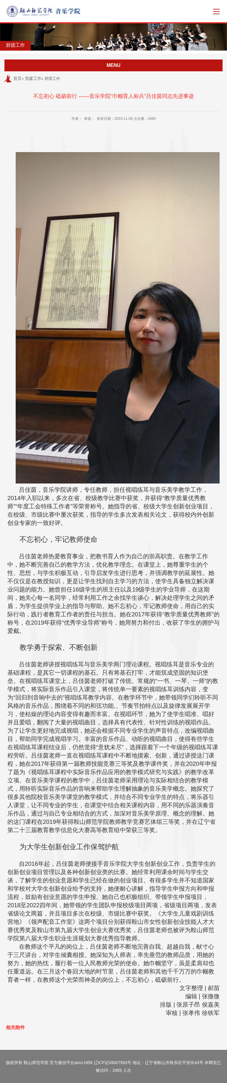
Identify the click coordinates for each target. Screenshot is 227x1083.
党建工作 (33, 78)
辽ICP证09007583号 (113, 1062)
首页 (17, 78)
